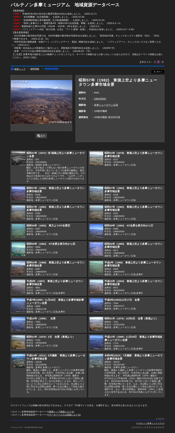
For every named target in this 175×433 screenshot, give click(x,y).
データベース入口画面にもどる (64, 414)
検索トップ (18, 69)
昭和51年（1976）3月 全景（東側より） (50, 336)
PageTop (161, 419)
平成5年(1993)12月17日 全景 (122, 299)
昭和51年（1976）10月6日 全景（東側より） (131, 318)
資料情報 (34, 69)
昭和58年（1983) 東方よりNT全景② (48, 225)
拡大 (41, 135)
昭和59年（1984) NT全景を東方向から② (50, 243)
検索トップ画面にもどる (61, 411)
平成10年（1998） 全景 (41, 318)
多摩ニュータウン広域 (106, 105)
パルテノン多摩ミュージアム (150, 423)
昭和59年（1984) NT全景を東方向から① (128, 225)
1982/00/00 (100, 98)
